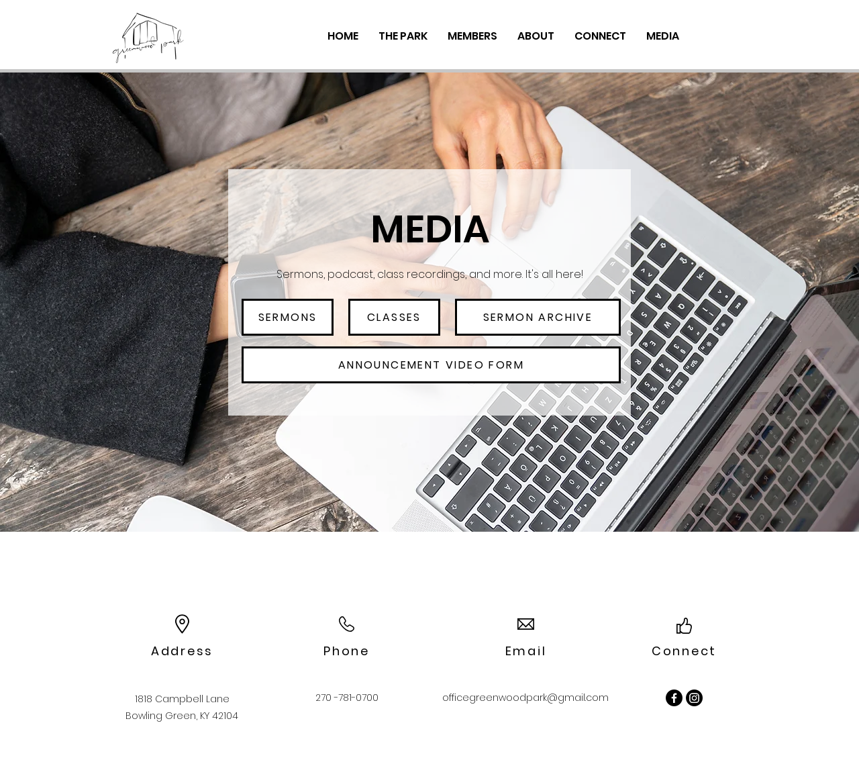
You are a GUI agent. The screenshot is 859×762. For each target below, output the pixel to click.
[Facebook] (674, 697)
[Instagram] (694, 697)
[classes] (394, 317)
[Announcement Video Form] (431, 364)
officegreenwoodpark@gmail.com (525, 697)
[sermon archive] (538, 317)
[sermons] (288, 317)
